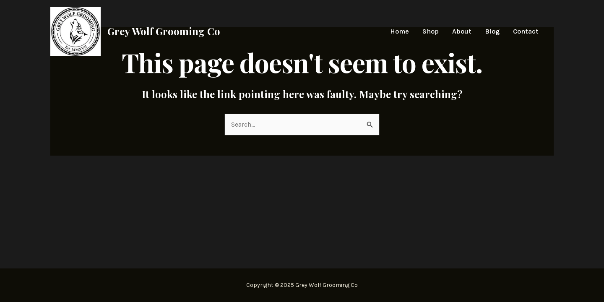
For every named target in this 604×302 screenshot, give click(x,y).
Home (399, 31)
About (461, 31)
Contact (526, 31)
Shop (430, 31)
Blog (492, 31)
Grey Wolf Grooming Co (163, 31)
